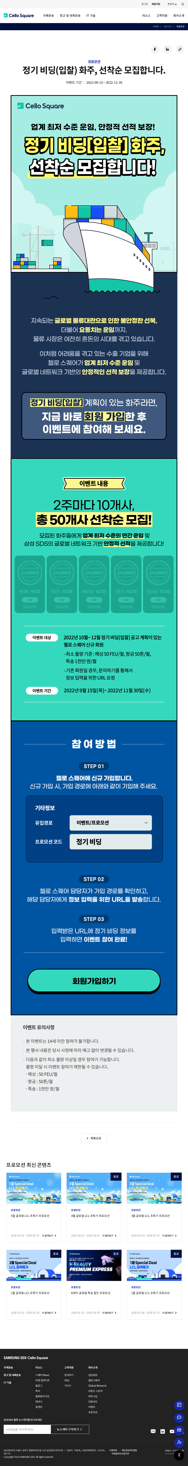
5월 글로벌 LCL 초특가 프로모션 (30, 1216)
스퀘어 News (42, 1375)
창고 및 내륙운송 (70, 15)
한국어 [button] (171, 4)
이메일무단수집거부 (120, 1453)
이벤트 (91, 1407)
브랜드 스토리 (95, 1391)
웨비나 (38, 1401)
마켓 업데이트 (42, 1380)
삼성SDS (92, 1375)
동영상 (38, 1407)
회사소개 (178, 15)
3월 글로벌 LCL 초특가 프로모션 (150, 1216)
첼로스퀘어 (94, 1380)
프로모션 (180, 26)
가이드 (67, 1385)
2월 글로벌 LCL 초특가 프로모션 (30, 1293)
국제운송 (48, 15)
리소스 (146, 15)
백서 (37, 1391)
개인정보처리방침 (129, 1450)
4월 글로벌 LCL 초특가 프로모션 (90, 1216)
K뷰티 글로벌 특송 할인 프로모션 (90, 1293)
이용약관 (113, 1450)
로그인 (145, 4)
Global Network (97, 1385)
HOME (156, 26)
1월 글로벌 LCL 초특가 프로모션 (150, 1293)
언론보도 (92, 1401)
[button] (19, 15)
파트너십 (92, 1396)
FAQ (66, 1380)
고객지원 (161, 15)
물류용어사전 (42, 1396)
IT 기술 (90, 15)
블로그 (38, 1385)
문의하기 (69, 1375)
